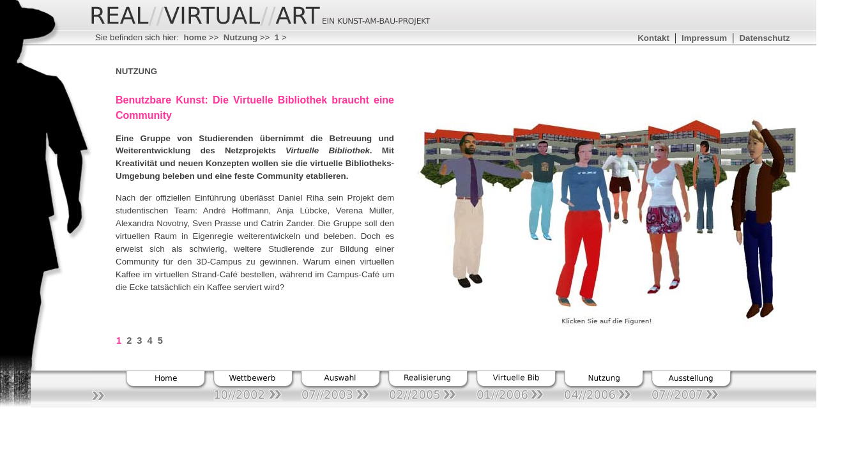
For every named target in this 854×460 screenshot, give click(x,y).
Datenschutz (764, 38)
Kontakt (653, 38)
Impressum (704, 38)
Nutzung (240, 37)
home (195, 37)
